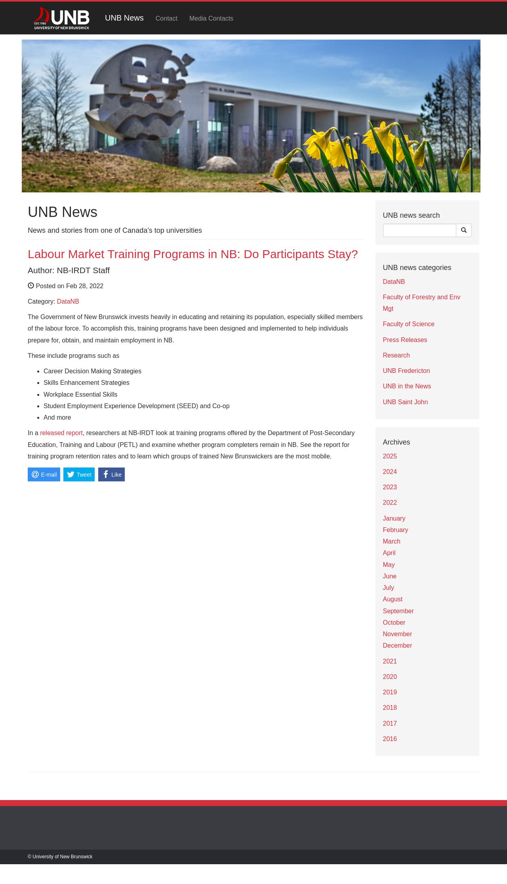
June (390, 576)
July (388, 587)
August (393, 599)
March (391, 541)
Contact (166, 18)
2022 (390, 502)
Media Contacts (211, 18)
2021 (390, 661)
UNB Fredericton (406, 370)
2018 (390, 707)
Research (396, 355)
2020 (390, 676)
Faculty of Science (409, 324)
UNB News (124, 17)
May (389, 564)
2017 (390, 723)
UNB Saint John (405, 402)
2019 (390, 692)
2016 (390, 739)
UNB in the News (407, 386)
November (397, 634)
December (397, 645)
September (398, 611)
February (395, 530)
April (389, 552)
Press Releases (405, 339)
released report (61, 433)
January (394, 518)
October (394, 622)
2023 (390, 487)
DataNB (68, 301)
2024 (390, 471)
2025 (390, 456)
